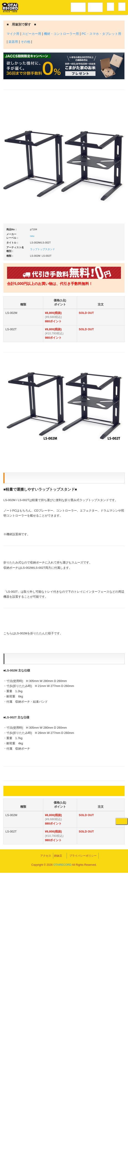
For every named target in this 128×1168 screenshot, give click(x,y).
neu (32, 236)
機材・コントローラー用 (61, 34)
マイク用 (13, 34)
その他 (25, 42)
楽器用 (13, 42)
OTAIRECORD (62, 1160)
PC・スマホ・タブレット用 (101, 34)
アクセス (27, 1147)
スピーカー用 (31, 34)
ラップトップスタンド (42, 249)
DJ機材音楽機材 (95, 6)
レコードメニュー (78, 6)
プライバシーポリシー (101, 1147)
